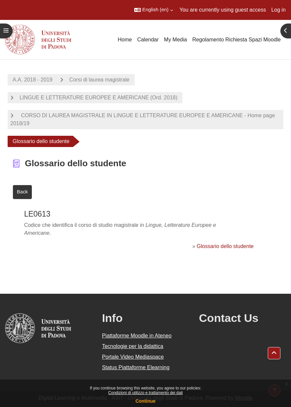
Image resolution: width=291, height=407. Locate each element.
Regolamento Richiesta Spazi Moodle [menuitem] (236, 39)
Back (22, 191)
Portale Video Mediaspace (133, 357)
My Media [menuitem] (175, 39)
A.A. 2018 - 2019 (32, 79)
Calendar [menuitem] (148, 39)
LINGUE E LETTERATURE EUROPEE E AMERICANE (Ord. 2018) (98, 97)
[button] (153, 10)
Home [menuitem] (125, 39)
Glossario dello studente (225, 246)
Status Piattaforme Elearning (136, 367)
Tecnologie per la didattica (132, 346)
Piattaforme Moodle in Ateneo (137, 335)
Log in (278, 10)
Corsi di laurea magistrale (99, 79)
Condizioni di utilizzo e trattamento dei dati (145, 392)
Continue (146, 401)
